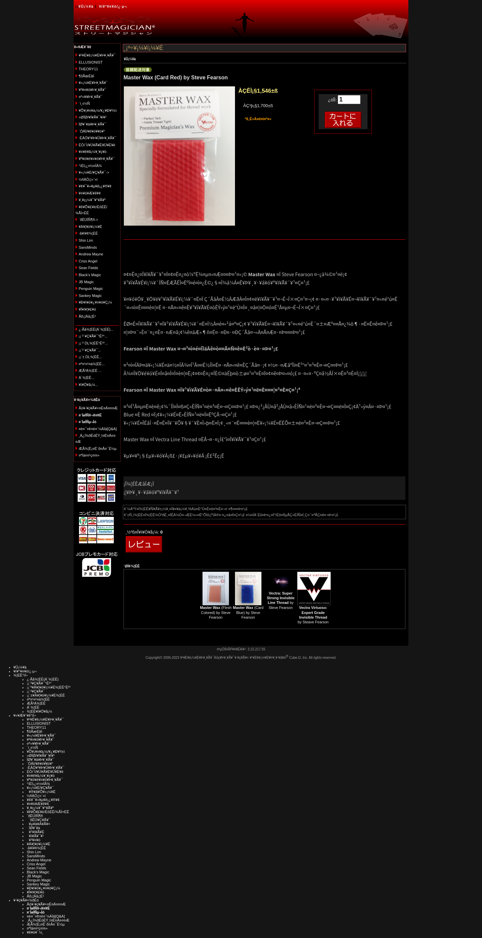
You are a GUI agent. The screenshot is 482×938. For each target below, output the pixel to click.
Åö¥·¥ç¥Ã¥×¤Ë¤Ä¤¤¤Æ (98, 408)
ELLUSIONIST (91, 62)
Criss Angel (88, 261)
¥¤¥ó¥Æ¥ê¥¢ (90, 193)
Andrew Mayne (91, 254)
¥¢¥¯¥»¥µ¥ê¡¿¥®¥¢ (95, 186)
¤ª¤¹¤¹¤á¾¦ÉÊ (38, 699)
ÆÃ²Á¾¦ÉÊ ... (90, 371)
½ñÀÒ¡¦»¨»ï (88, 179)
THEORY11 (88, 69)
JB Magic (86, 282)
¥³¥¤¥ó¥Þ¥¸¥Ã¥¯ (92, 90)
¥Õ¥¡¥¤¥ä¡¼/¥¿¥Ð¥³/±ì (98, 110)
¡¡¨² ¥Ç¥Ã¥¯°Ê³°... (93, 336)
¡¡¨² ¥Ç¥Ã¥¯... (90, 350)
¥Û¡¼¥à (85, 6)
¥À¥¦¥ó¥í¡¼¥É (90, 227)
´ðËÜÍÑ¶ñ (35, 816)
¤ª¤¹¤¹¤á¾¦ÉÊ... (92, 364)
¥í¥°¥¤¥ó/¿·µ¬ (113, 6)
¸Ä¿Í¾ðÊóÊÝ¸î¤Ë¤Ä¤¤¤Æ (48, 920)
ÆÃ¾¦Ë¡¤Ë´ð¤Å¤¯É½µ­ (97, 449)
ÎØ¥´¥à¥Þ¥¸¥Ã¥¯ (92, 124)
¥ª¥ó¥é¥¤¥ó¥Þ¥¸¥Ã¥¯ (97, 159)
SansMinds (88, 247)
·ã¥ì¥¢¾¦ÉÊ (88, 233)
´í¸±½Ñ (84, 103)
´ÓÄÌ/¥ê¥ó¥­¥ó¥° (92, 131)
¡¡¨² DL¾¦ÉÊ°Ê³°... (93, 343)
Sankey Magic (90, 296)
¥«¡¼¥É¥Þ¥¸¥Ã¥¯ (93, 83)
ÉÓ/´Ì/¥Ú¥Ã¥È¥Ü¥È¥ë (97, 145)
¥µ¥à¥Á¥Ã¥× (38, 824)
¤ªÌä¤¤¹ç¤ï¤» (89, 455)
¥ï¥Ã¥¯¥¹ (35, 836)
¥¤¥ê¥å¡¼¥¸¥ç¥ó (92, 152)
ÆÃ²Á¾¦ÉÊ (36, 703)
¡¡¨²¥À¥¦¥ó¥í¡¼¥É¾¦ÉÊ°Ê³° (49, 687)
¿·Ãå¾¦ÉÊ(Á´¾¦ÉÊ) (43, 679)
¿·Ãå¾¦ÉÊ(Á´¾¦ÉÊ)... (96, 329)
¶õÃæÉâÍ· (87, 76)
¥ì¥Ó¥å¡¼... (88, 385)
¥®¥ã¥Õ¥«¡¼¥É (41, 792)
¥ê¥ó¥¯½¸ (35, 932)
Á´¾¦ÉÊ (33, 707)
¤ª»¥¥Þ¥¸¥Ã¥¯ (90, 97)
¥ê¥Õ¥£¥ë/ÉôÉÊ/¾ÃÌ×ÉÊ (48, 812)
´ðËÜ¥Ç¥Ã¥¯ (39, 820)
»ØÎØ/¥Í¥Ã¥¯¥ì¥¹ (92, 117)
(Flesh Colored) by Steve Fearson (215, 612)
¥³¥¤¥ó (33, 840)
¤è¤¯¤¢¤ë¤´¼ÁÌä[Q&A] (98, 429)
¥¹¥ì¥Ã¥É (35, 832)
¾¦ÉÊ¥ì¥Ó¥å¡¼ (39, 711)
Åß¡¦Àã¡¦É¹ (87, 316)
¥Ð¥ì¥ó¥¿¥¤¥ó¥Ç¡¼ (95, 302)
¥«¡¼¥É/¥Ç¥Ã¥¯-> (94, 172)
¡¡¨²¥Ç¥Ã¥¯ (36, 691)
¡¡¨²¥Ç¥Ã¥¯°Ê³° (39, 683)
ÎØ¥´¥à (33, 828)
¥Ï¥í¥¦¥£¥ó (87, 309)
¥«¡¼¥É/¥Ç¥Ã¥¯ (40, 788)
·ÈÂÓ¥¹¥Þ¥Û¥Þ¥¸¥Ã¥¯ (97, 138)
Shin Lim (86, 240)
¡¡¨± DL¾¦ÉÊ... (90, 357)
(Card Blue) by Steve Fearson (248, 612)
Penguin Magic (91, 289)
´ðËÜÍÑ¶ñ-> (88, 220)
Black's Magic (90, 275)
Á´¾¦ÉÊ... (86, 378)
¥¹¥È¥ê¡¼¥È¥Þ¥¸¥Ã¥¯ (97, 55)
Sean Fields (88, 268)
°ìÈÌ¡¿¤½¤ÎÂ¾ (90, 166)
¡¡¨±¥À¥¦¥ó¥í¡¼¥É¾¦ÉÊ (46, 695)
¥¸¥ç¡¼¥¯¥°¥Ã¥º (92, 200)
